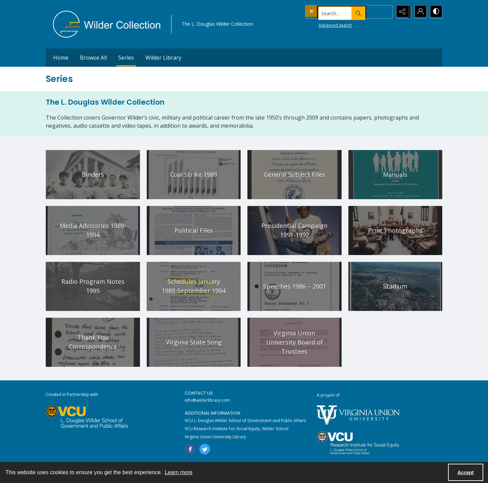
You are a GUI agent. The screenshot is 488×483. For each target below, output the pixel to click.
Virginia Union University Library (215, 437)
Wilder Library (163, 57)
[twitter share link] (204, 449)
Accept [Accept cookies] (466, 472)
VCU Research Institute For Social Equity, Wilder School (236, 429)
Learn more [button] (178, 472)
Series (126, 57)
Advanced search (322, 24)
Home (60, 57)
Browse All (93, 57)
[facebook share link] (190, 449)
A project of (328, 395)
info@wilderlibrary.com (207, 400)
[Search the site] (335, 11)
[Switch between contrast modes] (435, 11)
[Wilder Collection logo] (107, 24)
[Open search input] (384, 11)
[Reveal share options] (401, 11)
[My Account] (418, 11)
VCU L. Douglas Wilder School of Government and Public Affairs (245, 420)
